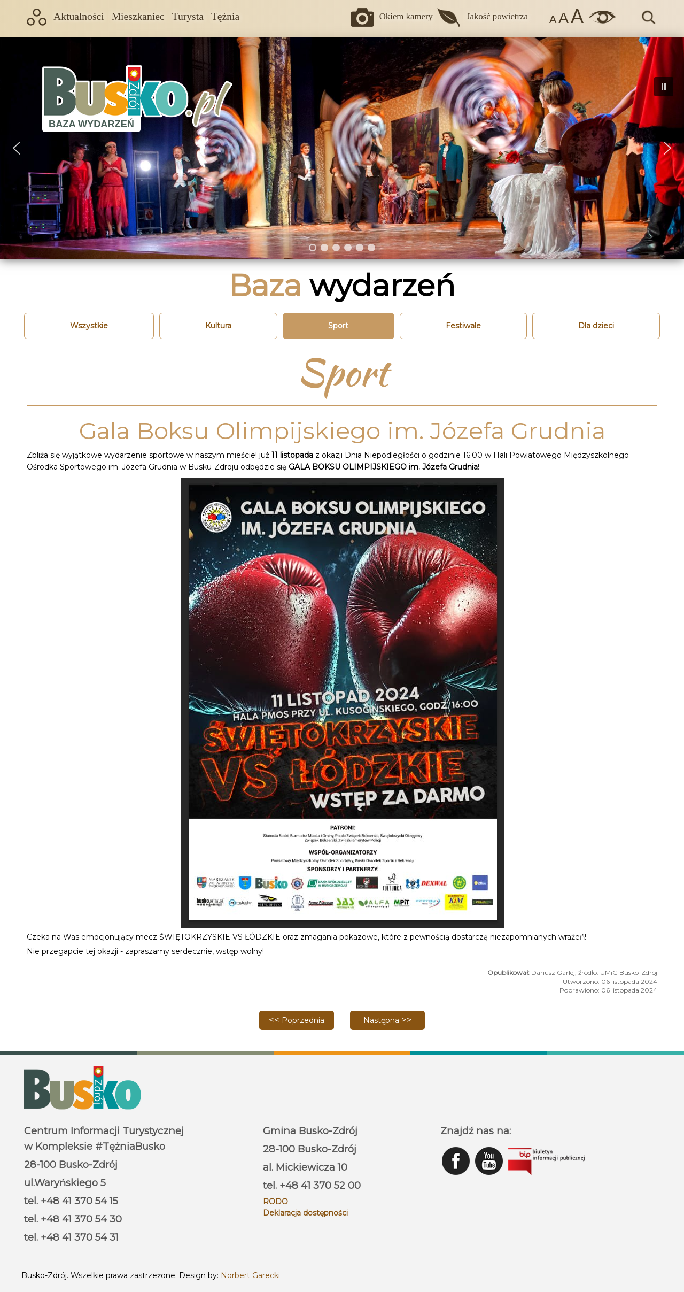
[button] (16, 148)
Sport (338, 325)
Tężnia (225, 16)
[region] (342, 148)
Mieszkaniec (138, 16)
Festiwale (463, 325)
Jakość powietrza (497, 16)
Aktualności (78, 16)
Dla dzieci (596, 325)
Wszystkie (89, 325)
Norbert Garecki (250, 1275)
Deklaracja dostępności (305, 1213)
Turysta (188, 16)
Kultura (218, 325)
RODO (275, 1201)
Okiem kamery (406, 16)
